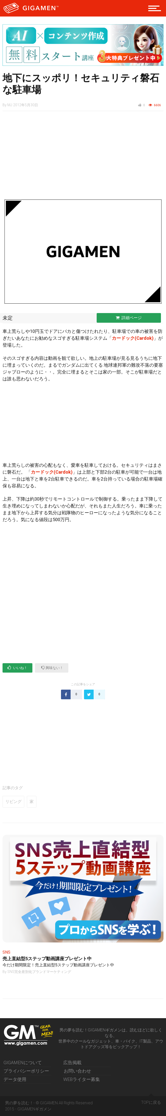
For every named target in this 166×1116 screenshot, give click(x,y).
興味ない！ (52, 667)
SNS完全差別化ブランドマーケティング (39, 972)
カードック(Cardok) (133, 338)
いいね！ (17, 667)
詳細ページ (129, 317)
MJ (9, 105)
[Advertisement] (83, 157)
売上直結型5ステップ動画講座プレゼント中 (47, 958)
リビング (13, 801)
